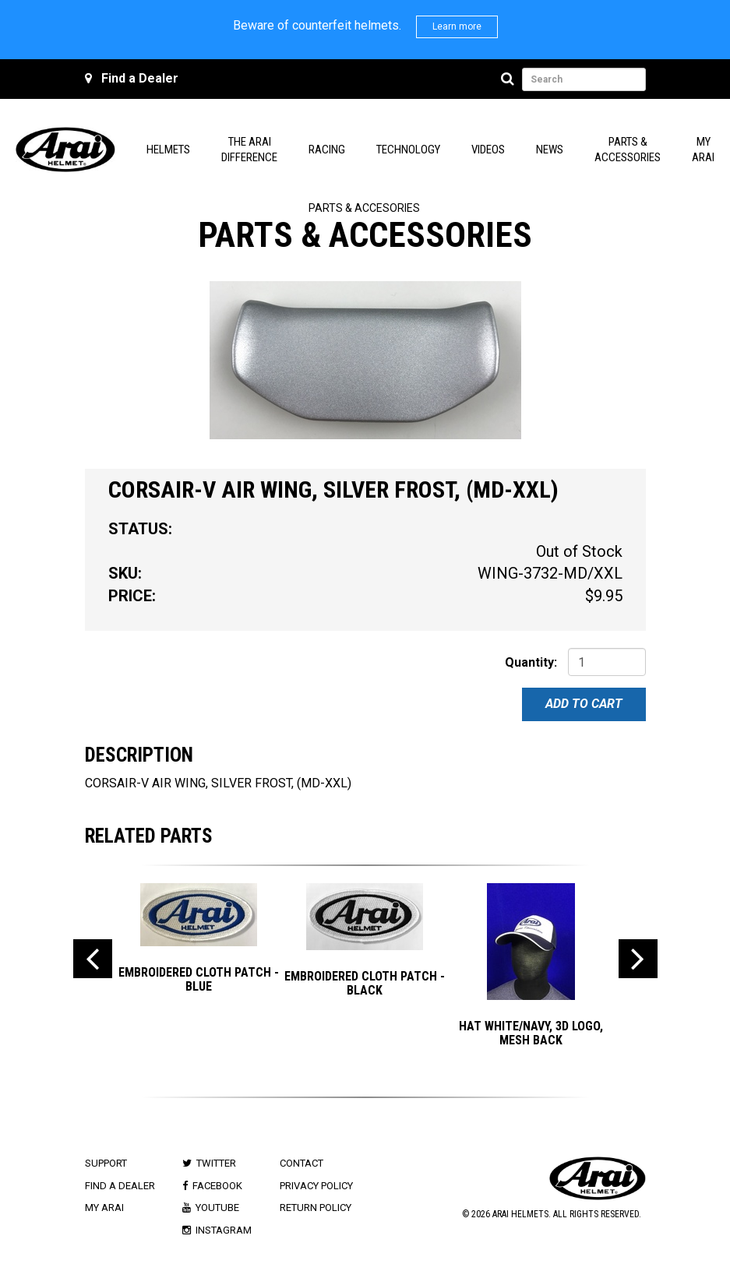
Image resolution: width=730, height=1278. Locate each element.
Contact (301, 1163)
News (549, 150)
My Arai (104, 1207)
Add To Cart (583, 703)
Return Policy (315, 1207)
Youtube (217, 1207)
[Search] (510, 79)
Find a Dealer (139, 78)
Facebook (217, 1186)
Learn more (456, 26)
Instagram (224, 1230)
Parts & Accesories (364, 208)
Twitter (216, 1163)
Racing (327, 150)
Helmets (168, 150)
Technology (408, 150)
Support (106, 1163)
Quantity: (531, 662)
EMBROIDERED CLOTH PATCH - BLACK (364, 983)
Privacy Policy (316, 1186)
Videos (488, 150)
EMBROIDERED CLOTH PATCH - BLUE (198, 979)
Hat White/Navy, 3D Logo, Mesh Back (531, 1033)
